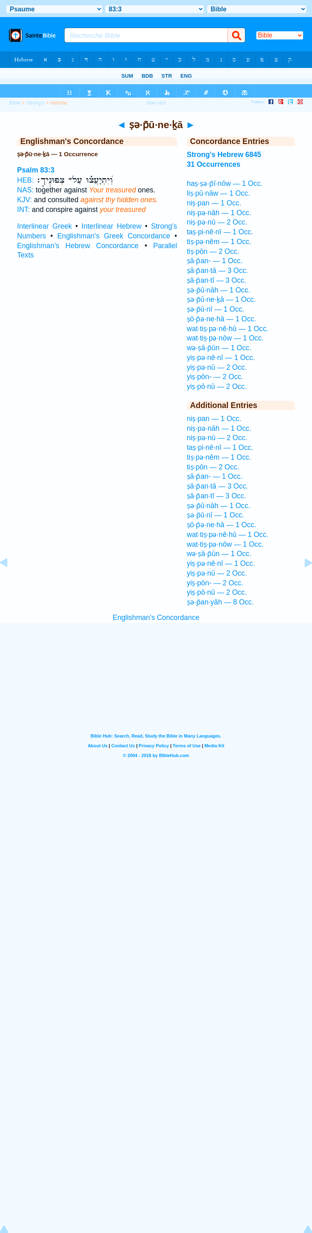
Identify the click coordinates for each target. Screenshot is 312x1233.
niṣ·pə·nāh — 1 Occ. (219, 213)
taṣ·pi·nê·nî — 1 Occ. (220, 232)
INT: (23, 209)
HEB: (25, 180)
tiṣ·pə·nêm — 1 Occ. (219, 242)
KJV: (24, 200)
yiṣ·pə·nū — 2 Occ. (217, 367)
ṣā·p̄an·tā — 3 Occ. (217, 270)
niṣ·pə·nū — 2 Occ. (217, 222)
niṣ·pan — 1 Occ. (214, 203)
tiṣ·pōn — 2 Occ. (213, 251)
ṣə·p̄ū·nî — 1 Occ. (215, 309)
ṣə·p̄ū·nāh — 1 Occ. (218, 290)
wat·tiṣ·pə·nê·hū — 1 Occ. (228, 329)
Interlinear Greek (44, 226)
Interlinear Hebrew (112, 226)
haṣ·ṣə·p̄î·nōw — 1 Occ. (225, 183)
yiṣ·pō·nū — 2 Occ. (217, 386)
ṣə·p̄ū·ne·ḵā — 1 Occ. (221, 299)
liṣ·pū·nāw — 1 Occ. (218, 193)
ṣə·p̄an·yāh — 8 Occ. (220, 602)
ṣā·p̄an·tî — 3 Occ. (216, 280)
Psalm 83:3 (35, 170)
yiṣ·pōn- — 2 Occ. (215, 377)
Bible (14, 103)
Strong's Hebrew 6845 (224, 155)
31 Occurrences (213, 164)
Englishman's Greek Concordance (113, 236)
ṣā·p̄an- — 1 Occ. (215, 261)
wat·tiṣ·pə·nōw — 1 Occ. (225, 338)
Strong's (35, 103)
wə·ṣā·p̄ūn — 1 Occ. (219, 348)
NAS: (25, 190)
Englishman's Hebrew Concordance (78, 246)
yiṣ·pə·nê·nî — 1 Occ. (221, 358)
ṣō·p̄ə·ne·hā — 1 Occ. (221, 319)
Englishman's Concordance (156, 617)
